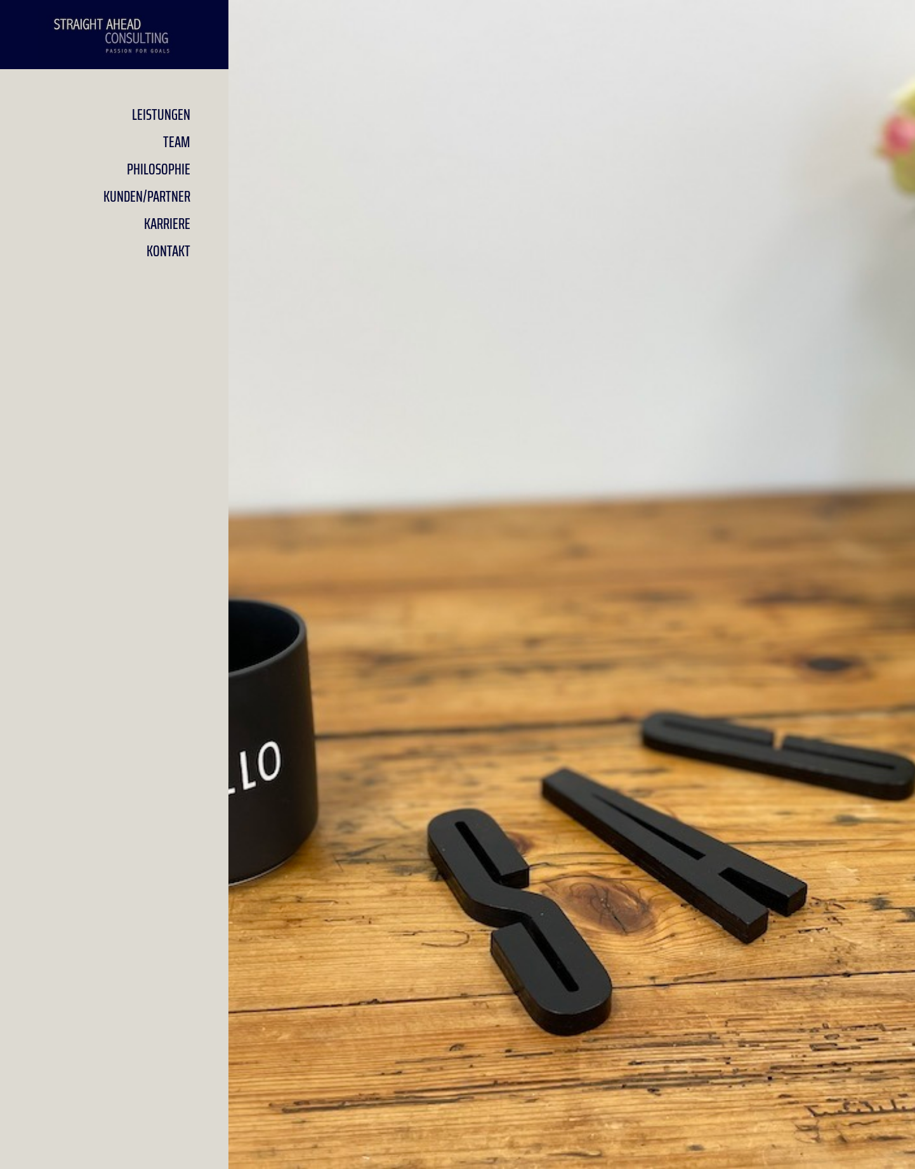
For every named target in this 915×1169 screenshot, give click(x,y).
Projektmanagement (572, 474)
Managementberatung (572, 585)
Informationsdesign (572, 529)
